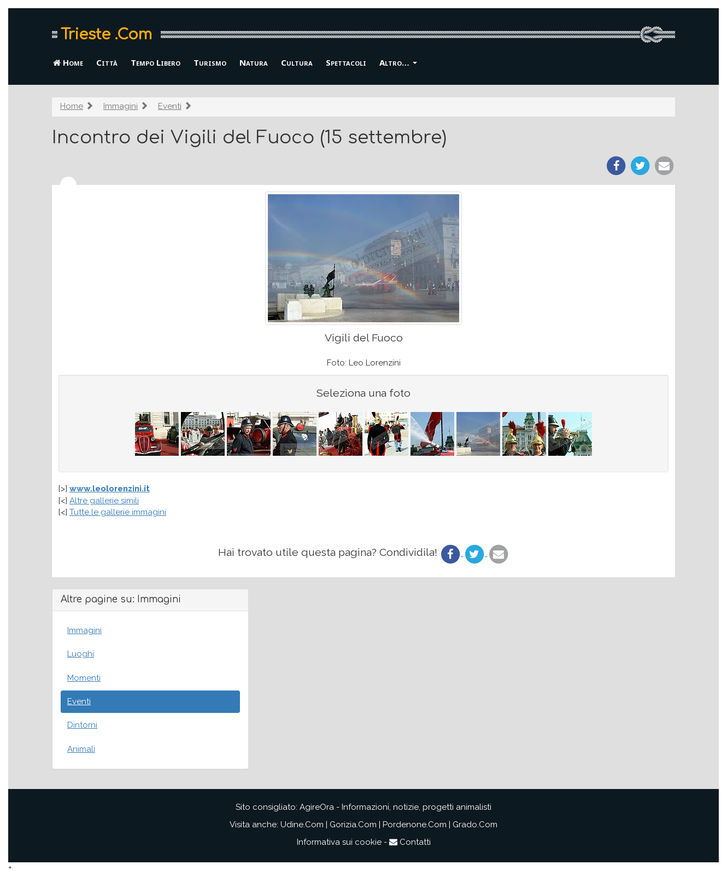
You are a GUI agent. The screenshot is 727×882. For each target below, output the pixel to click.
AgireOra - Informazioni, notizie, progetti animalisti (395, 807)
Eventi (169, 106)
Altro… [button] (398, 62)
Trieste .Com (106, 34)
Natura (253, 62)
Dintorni (82, 725)
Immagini (120, 106)
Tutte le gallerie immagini (117, 512)
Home (68, 62)
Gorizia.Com (353, 824)
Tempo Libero (155, 62)
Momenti (84, 678)
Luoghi (80, 654)
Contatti (410, 842)
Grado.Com (475, 824)
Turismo (210, 62)
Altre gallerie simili (104, 501)
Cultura (297, 62)
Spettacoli (346, 62)
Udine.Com (302, 824)
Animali (81, 749)
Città (107, 62)
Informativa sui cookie (339, 842)
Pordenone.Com (415, 824)
